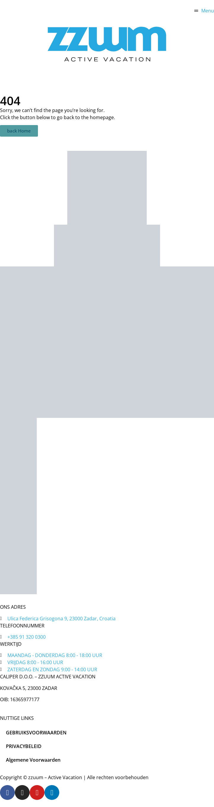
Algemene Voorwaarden (33, 760)
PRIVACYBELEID (23, 746)
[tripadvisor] (107, 245)
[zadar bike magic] (107, 188)
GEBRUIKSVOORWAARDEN (36, 732)
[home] (107, 43)
